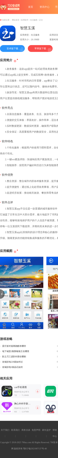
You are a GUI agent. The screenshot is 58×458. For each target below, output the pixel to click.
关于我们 (5, 430)
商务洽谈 (25, 430)
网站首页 (15, 20)
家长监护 (46, 430)
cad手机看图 (20, 387)
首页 (30, 7)
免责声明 (36, 430)
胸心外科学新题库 (22, 403)
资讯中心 (44, 7)
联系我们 (15, 430)
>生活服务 (33, 20)
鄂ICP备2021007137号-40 (35, 448)
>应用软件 (24, 20)
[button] (2, 294)
